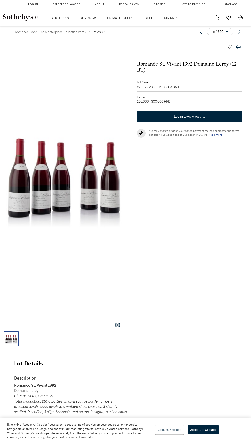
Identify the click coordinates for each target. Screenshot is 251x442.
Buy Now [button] (88, 18)
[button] (64, 178)
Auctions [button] (60, 18)
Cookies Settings (169, 430)
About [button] (99, 4)
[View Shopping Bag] (240, 17)
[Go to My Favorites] (228, 17)
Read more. (216, 135)
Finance (171, 18)
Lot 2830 (98, 32)
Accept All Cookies (203, 430)
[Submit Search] (217, 17)
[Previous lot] (200, 31)
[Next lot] (239, 31)
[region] (125, 430)
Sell (149, 18)
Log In (33, 4)
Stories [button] (160, 4)
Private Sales (120, 18)
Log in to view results (189, 116)
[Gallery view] (117, 325)
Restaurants (129, 4)
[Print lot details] (238, 46)
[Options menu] (220, 31)
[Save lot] (229, 46)
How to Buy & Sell (194, 4)
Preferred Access (66, 4)
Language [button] (230, 4)
